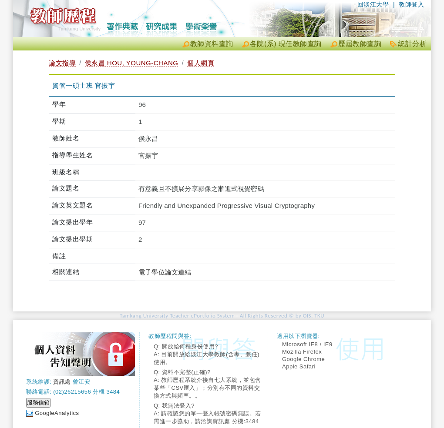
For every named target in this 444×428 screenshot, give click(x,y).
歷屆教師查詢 (359, 43)
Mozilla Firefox (302, 351)
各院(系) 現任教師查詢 (286, 43)
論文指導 (62, 63)
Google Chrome (303, 359)
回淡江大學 (373, 4)
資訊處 (62, 381)
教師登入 (411, 4)
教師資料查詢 (211, 43)
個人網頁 (200, 63)
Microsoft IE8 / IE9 (307, 344)
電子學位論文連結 (165, 272)
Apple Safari (299, 366)
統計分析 (412, 43)
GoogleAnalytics (57, 413)
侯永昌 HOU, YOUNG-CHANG (131, 63)
